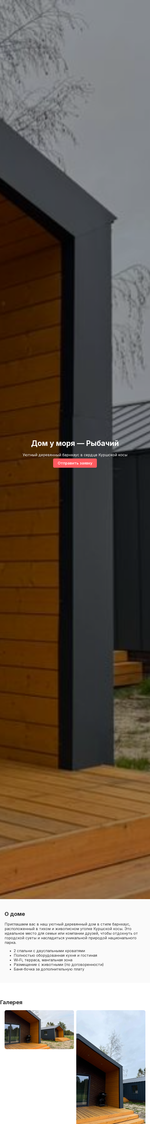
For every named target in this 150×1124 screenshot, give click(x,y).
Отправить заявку (75, 463)
